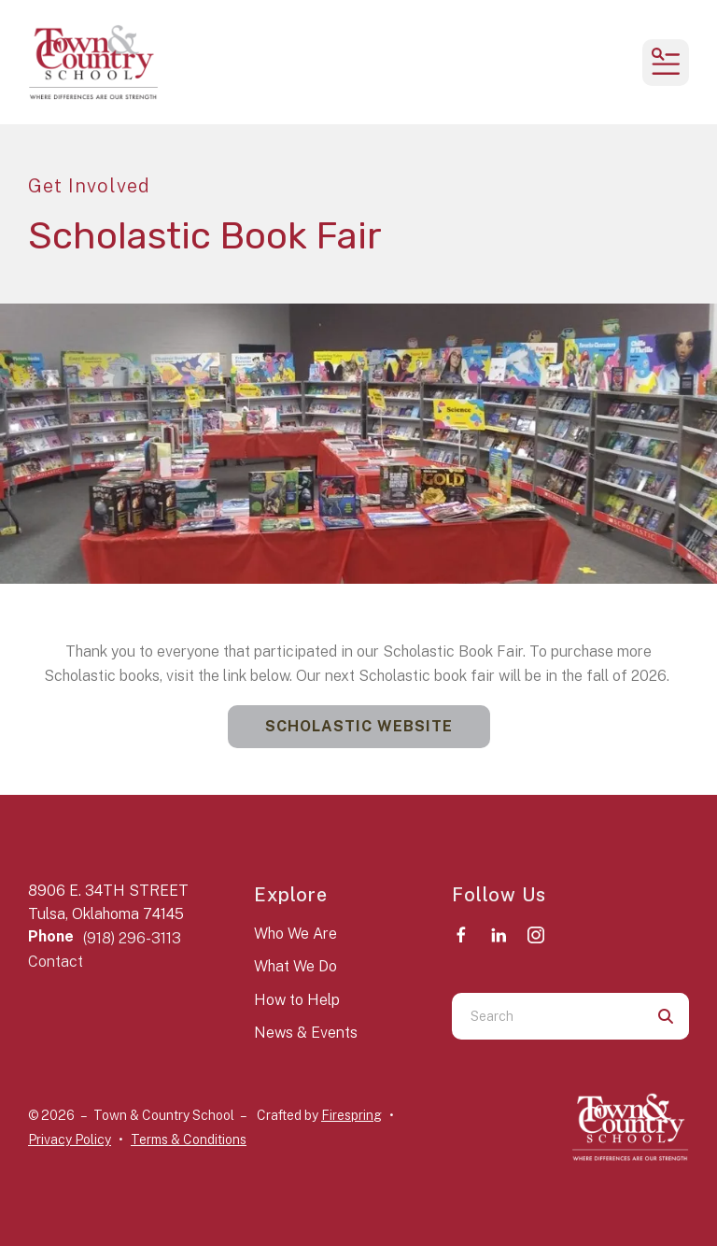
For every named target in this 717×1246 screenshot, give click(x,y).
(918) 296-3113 (132, 938)
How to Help (297, 1000)
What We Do (295, 966)
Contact (55, 961)
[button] (665, 62)
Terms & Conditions (188, 1139)
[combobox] (547, 1016)
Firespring (351, 1115)
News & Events (306, 1032)
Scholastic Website (359, 726)
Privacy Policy (69, 1139)
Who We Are (295, 933)
